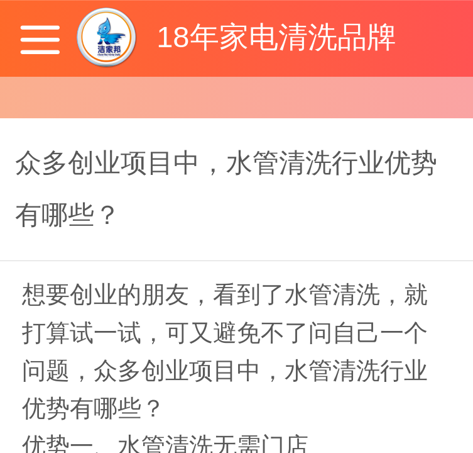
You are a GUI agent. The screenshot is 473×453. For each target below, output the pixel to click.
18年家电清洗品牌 (276, 36)
